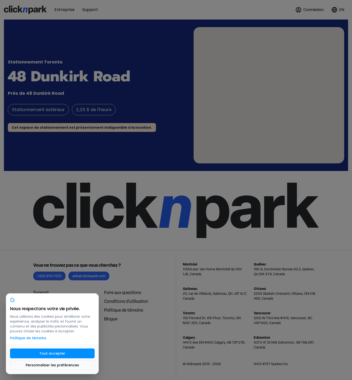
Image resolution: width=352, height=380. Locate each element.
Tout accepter (52, 353)
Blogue (111, 319)
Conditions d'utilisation (126, 301)
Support (41, 292)
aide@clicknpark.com (88, 276)
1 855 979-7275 (49, 276)
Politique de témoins (123, 310)
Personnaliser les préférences (52, 365)
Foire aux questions (122, 292)
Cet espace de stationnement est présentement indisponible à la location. (82, 127)
